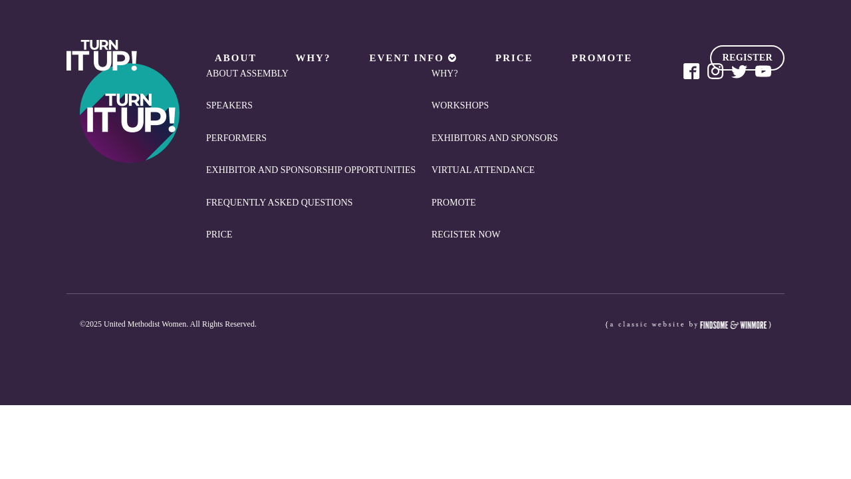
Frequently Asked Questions (279, 203)
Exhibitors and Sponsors (494, 138)
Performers (236, 138)
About (236, 58)
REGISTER (747, 58)
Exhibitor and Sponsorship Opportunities (311, 170)
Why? (312, 58)
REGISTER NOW (466, 235)
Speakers (229, 105)
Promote (602, 58)
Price (514, 58)
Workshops (460, 105)
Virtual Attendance (483, 170)
